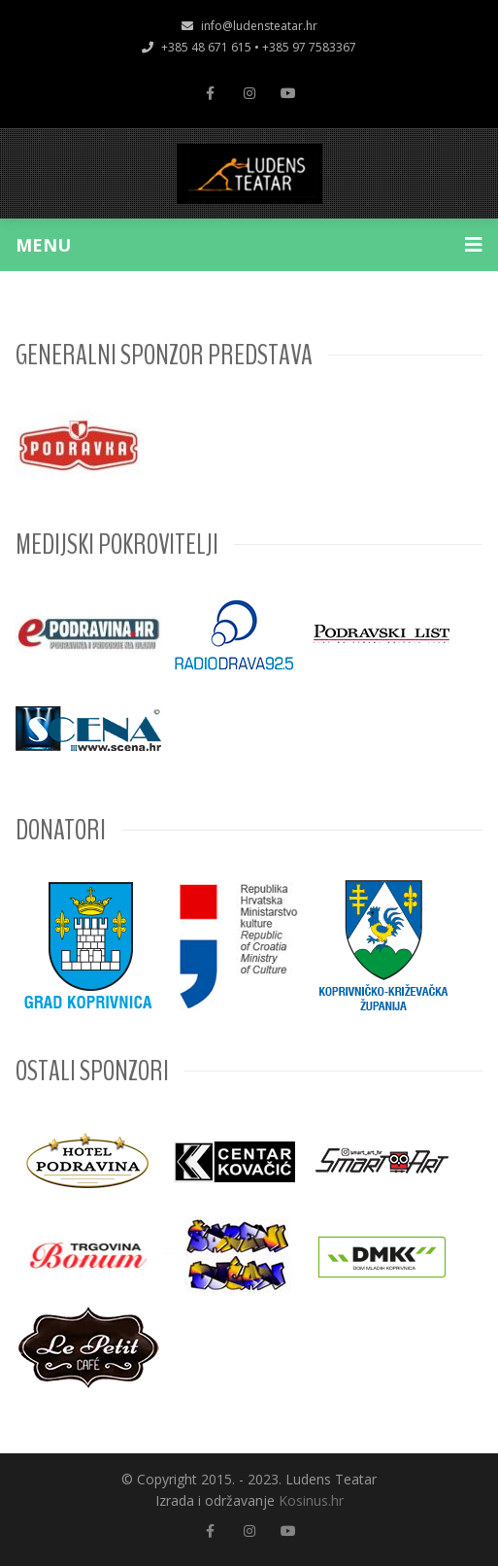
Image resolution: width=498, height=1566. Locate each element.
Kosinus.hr (311, 1500)
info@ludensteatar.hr (249, 25)
